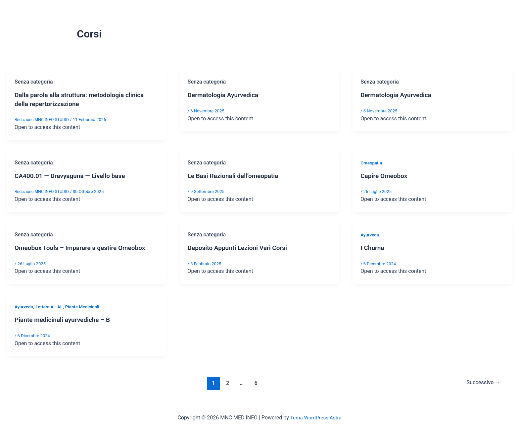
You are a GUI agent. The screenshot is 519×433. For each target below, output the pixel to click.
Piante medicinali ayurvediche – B (65, 319)
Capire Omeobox (385, 175)
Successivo (482, 381)
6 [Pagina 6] (255, 381)
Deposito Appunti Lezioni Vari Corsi (240, 247)
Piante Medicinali (86, 305)
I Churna (372, 247)
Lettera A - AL (51, 305)
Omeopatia (371, 162)
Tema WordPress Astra (316, 416)
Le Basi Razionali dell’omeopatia (235, 175)
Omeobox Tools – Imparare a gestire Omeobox (83, 247)
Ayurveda (370, 234)
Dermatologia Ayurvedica (225, 95)
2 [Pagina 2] (226, 381)
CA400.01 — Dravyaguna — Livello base (73, 175)
